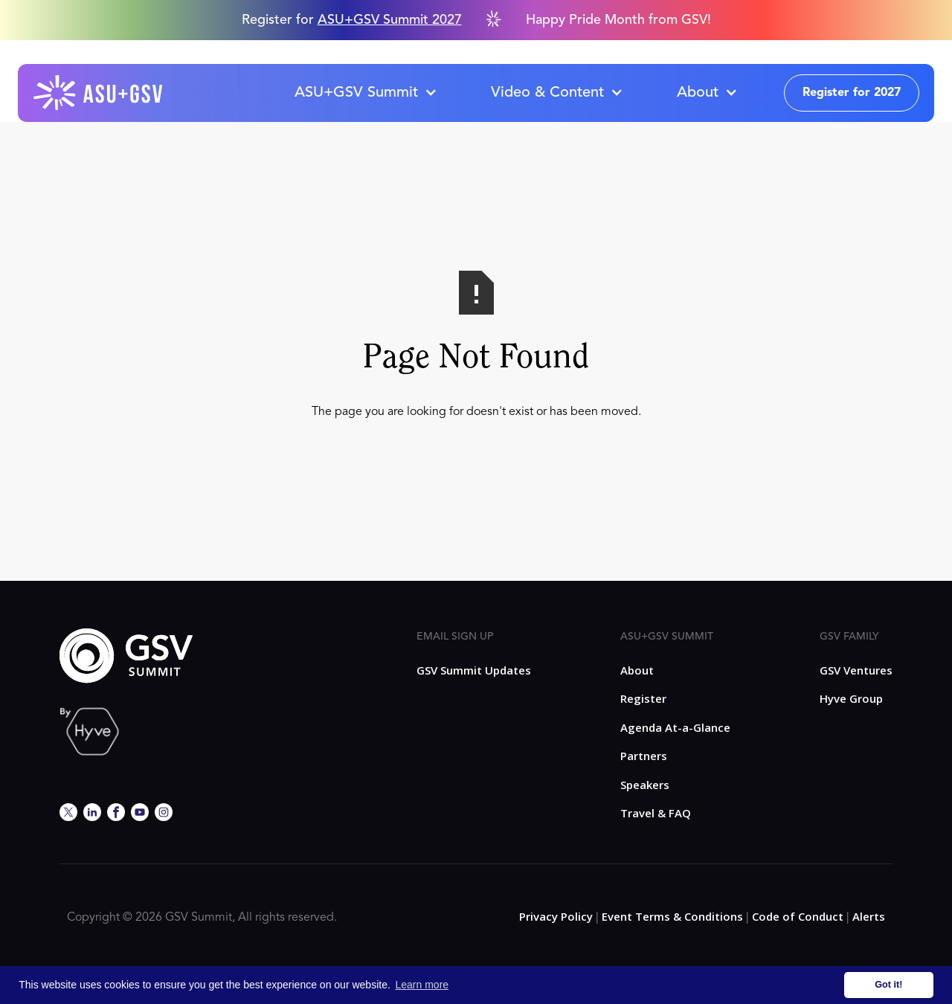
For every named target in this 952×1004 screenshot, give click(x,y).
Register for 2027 (852, 93)
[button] (365, 93)
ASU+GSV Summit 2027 (390, 20)
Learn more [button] (422, 985)
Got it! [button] (888, 984)
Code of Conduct (797, 916)
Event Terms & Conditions (672, 916)
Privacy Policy (556, 916)
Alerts (868, 916)
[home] (99, 93)
